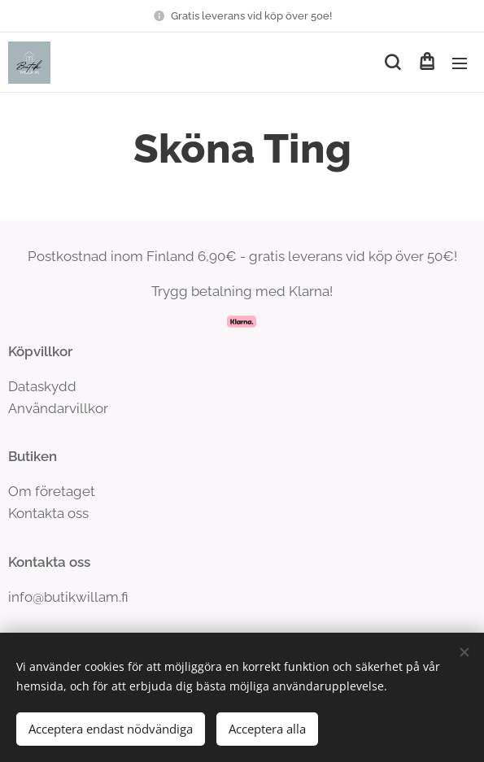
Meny (459, 63)
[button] (392, 62)
